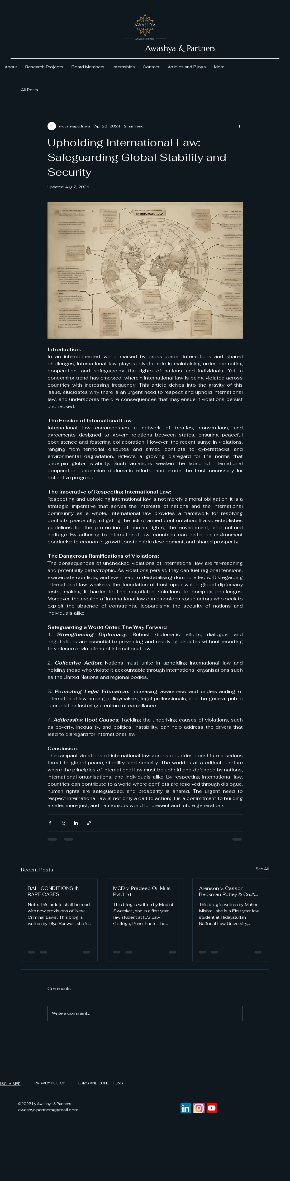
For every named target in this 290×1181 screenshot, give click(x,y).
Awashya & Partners (180, 48)
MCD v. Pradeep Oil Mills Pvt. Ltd (142, 891)
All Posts (29, 89)
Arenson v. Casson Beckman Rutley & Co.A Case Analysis (227, 891)
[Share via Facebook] (50, 823)
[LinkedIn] (185, 1108)
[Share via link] (88, 823)
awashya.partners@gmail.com (48, 1110)
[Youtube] (212, 1108)
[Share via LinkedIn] (75, 823)
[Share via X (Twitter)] (62, 823)
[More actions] (239, 126)
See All (262, 868)
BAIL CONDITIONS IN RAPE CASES (53, 891)
